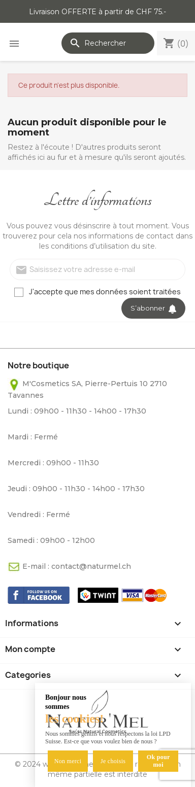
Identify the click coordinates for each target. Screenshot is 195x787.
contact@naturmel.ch (91, 566)
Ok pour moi (158, 761)
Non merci (68, 761)
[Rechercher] (107, 43)
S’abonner (153, 308)
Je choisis (113, 761)
